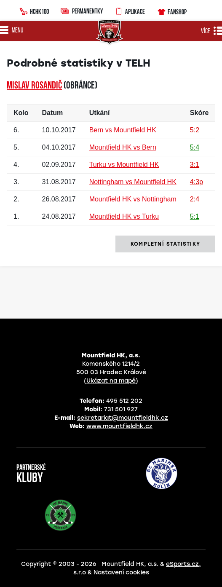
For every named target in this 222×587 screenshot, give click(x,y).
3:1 (194, 164)
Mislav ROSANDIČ (34, 86)
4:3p (196, 181)
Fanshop (172, 10)
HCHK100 (34, 10)
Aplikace (130, 10)
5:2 (194, 130)
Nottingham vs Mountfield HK (133, 181)
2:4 (194, 199)
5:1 (194, 216)
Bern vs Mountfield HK (122, 130)
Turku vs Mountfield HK (124, 164)
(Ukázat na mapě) (111, 380)
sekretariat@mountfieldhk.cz (122, 417)
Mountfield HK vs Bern (122, 147)
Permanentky (82, 10)
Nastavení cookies (121, 572)
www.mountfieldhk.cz (119, 426)
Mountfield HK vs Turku (124, 216)
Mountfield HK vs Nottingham (133, 199)
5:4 (194, 147)
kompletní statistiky (165, 244)
